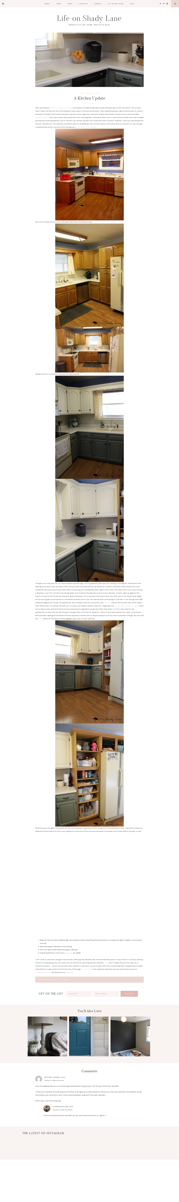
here (106, 963)
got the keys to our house (85, 127)
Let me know (87, 969)
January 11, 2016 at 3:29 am (54, 1080)
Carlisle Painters (42, 117)
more (40, 619)
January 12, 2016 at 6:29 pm (62, 1110)
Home (82, 93)
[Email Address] (106, 994)
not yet (107, 603)
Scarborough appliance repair (126, 606)
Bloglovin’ (70, 972)
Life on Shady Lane (89, 18)
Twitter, (48, 972)
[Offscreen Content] (3, 3)
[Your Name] (79, 994)
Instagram (39, 972)
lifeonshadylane (60, 1106)
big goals (69, 953)
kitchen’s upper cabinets (60, 108)
